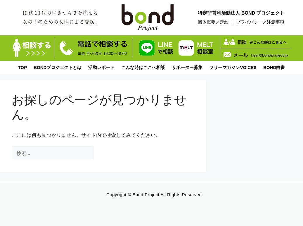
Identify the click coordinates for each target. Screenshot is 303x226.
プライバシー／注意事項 (260, 22)
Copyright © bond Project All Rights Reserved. (154, 194)
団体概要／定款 (213, 22)
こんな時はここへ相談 (143, 67)
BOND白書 (274, 67)
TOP (22, 67)
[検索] (103, 153)
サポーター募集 (187, 67)
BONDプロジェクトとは (58, 67)
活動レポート (101, 67)
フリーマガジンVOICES (233, 67)
